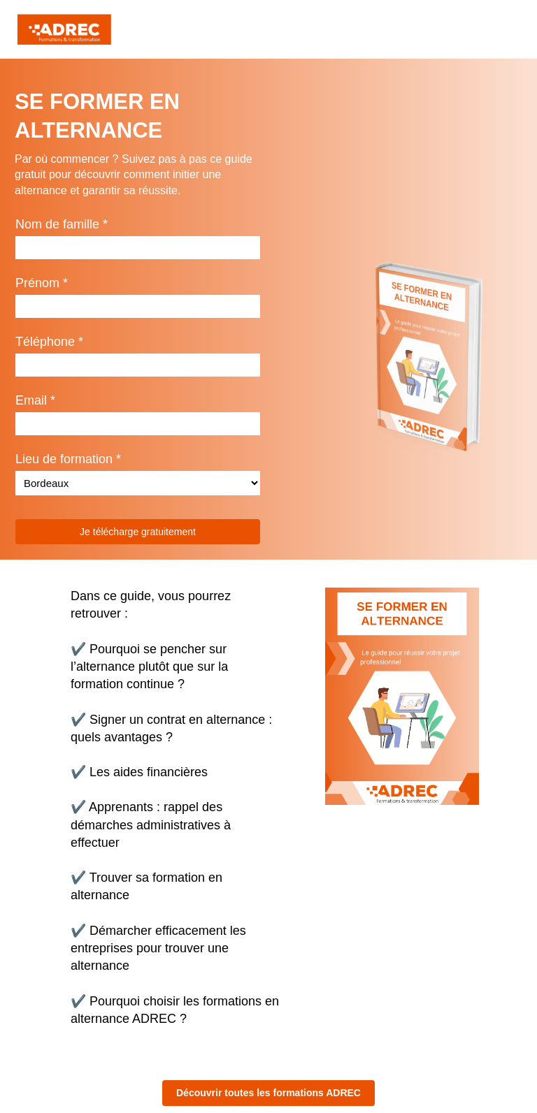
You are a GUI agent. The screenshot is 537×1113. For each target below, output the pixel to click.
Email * (35, 400)
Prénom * (41, 283)
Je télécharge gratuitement (138, 531)
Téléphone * (49, 342)
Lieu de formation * (68, 459)
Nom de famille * (61, 224)
